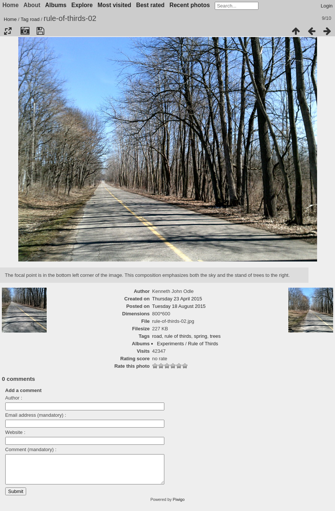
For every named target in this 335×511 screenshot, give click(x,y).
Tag (24, 19)
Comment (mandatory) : (30, 449)
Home (10, 19)
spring (200, 336)
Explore (82, 5)
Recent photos (190, 5)
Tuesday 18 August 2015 (178, 306)
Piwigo (179, 505)
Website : (15, 432)
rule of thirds (178, 336)
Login (327, 6)
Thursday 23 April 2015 (177, 299)
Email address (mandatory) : (35, 415)
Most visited (114, 5)
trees (215, 336)
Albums (55, 5)
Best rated (150, 5)
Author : (13, 398)
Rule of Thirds (203, 343)
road (35, 19)
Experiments (170, 343)
